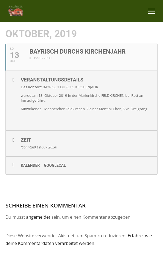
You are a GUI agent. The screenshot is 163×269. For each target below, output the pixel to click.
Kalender (30, 165)
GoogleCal (55, 165)
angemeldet (38, 217)
